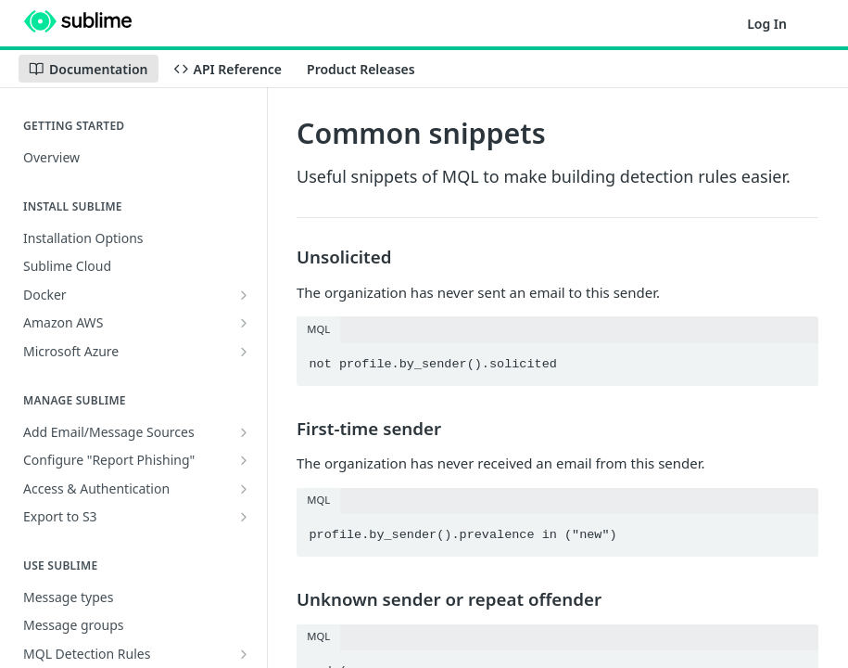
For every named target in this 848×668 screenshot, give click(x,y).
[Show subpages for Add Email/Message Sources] (243, 432)
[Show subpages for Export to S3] (243, 516)
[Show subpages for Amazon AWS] (243, 322)
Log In (767, 23)
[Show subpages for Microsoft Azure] (243, 351)
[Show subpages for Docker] (243, 295)
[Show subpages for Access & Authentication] (243, 489)
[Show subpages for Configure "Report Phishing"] (243, 460)
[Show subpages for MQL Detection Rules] (243, 654)
